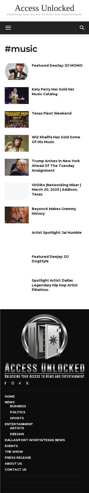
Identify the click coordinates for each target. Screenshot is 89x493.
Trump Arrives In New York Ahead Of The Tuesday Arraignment (56, 165)
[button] (82, 27)
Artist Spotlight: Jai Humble (57, 232)
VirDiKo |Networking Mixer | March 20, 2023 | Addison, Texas (56, 189)
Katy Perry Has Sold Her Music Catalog (53, 91)
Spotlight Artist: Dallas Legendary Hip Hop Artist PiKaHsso (55, 285)
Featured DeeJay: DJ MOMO (57, 65)
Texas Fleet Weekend (51, 113)
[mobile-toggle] (8, 27)
